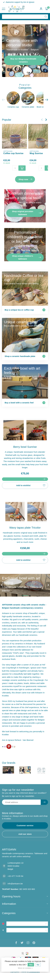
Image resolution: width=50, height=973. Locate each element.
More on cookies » (25, 968)
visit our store (25, 834)
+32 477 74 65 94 (15, 876)
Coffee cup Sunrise (13, 153)
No (38, 965)
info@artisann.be (15, 883)
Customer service (25, 825)
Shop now (25, 179)
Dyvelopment (34, 972)
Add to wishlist (30, 485)
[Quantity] (15, 168)
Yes (31, 965)
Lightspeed (14, 972)
